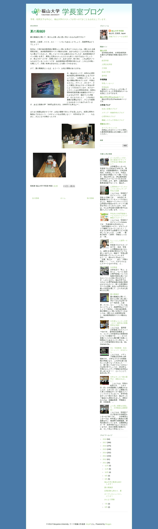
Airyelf (88, 524)
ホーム (63, 198)
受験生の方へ (105, 124)
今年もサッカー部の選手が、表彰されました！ (119, 379)
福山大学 (103, 51)
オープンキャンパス (108, 128)
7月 (106, 504)
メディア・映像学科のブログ (112, 113)
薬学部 (104, 76)
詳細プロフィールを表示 (118, 37)
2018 (105, 439)
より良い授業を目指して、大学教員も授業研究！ (119, 408)
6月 (106, 507)
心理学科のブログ (108, 116)
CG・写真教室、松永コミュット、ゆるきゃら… (119, 350)
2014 (105, 453)
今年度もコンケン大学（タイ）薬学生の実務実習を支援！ (119, 323)
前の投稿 (90, 198)
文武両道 (113, 267)
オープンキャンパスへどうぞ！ (113, 495)
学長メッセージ (107, 83)
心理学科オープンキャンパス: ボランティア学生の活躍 (119, 189)
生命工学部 (106, 72)
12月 (107, 466)
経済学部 (105, 61)
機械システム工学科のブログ (112, 120)
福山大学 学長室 (117, 31)
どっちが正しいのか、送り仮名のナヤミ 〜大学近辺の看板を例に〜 (119, 161)
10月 (107, 472)
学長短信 (104, 87)
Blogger (108, 524)
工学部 (104, 68)
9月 (106, 476)
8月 (106, 479)
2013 (105, 456)
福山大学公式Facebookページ (112, 97)
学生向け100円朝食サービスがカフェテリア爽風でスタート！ (119, 216)
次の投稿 (35, 198)
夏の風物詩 (114, 294)
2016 (105, 446)
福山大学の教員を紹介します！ (113, 483)
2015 (105, 449)
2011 (105, 463)
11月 (107, 469)
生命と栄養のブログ (108, 109)
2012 (105, 459)
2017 (105, 442)
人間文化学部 (107, 64)
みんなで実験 (109, 499)
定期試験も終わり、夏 (113, 491)
